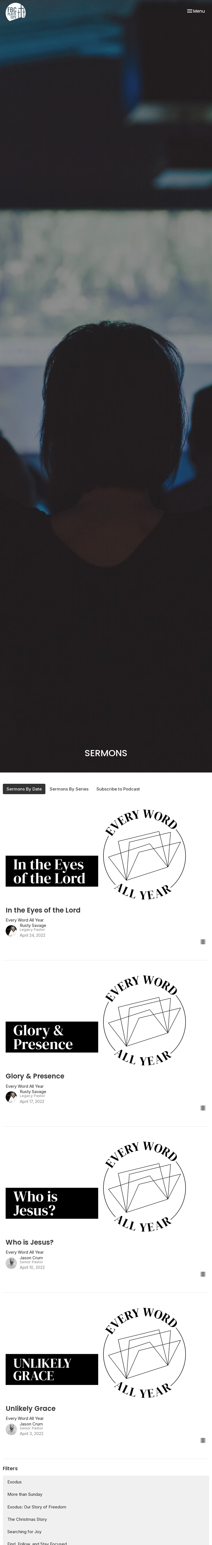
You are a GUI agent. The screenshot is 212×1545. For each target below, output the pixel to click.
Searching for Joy (24, 1531)
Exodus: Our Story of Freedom (36, 1507)
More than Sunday (24, 1494)
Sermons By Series (69, 789)
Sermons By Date (24, 789)
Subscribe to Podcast (118, 789)
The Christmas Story (27, 1519)
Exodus (14, 1482)
